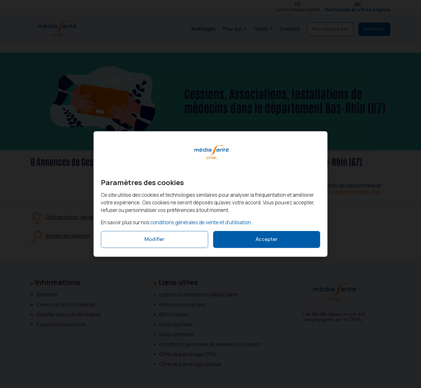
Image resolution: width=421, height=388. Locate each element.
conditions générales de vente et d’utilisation (200, 222)
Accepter (267, 239)
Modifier (154, 239)
